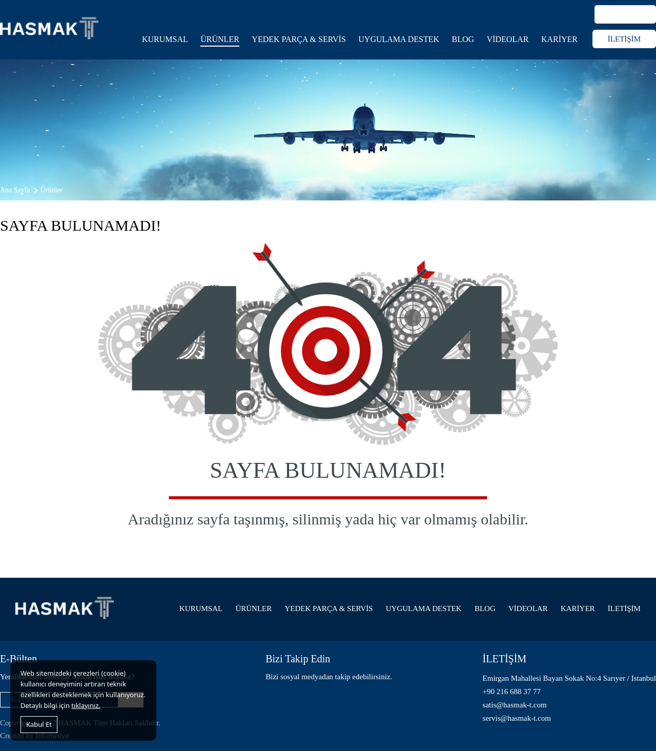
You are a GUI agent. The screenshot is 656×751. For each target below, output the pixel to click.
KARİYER (559, 39)
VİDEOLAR (508, 39)
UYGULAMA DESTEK (398, 39)
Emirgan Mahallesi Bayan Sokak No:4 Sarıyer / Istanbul (569, 678)
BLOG (463, 39)
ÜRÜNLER (219, 39)
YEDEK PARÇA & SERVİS (299, 39)
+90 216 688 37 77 (512, 691)
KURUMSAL (165, 39)
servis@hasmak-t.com (517, 718)
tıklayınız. (85, 705)
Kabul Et (39, 724)
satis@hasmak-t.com (515, 705)
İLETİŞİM (624, 39)
